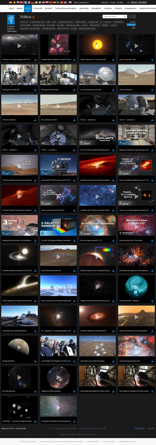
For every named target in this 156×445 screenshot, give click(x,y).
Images (20, 8)
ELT (101, 22)
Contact (112, 2)
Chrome (10, 304)
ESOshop (48, 8)
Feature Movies (39, 25)
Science (134, 2)
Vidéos (28, 10)
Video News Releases (87, 29)
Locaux (114, 25)
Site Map (120, 2)
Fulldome (51, 25)
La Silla (85, 25)
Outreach (108, 8)
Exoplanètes (25, 25)
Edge (9, 307)
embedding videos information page (136, 264)
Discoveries (84, 8)
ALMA (48, 22)
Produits (118, 8)
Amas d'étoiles (63, 29)
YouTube (5, 262)
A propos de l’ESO (37, 22)
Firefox (9, 309)
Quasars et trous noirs (30, 29)
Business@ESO (130, 8)
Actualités (37, 8)
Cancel (19, 347)
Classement (131, 25)
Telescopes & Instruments (65, 8)
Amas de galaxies (73, 25)
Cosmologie (93, 22)
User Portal (142, 2)
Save (7, 347)
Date (133, 28)
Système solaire (48, 29)
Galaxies (60, 25)
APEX (54, 22)
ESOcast (108, 22)
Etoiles (74, 29)
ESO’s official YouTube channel (57, 262)
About (11, 8)
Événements (96, 8)
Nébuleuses (95, 25)
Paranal (105, 25)
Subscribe (104, 2)
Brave (9, 302)
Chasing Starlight (65, 22)
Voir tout (24, 22)
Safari (9, 311)
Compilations (80, 22)
